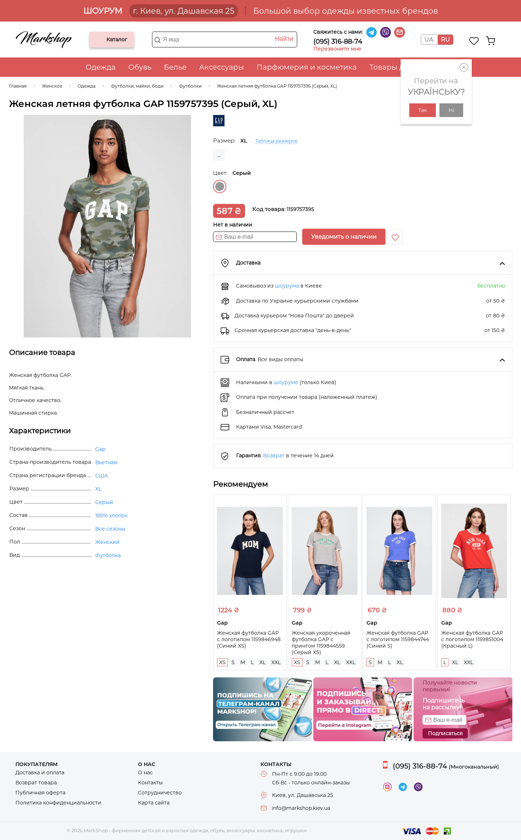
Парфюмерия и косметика (307, 67)
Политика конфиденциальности (58, 802)
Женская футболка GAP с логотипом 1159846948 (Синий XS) (249, 639)
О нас (145, 772)
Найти (284, 38)
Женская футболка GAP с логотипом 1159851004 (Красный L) (472, 639)
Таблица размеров (276, 141)
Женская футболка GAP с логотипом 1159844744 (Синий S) (397, 639)
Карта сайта (154, 802)
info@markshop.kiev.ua (301, 808)
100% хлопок (111, 515)
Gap (100, 449)
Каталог (100, 39)
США (101, 475)
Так (422, 110)
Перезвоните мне (337, 49)
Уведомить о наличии (344, 236)
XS (222, 662)
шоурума (287, 286)
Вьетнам (106, 462)
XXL (276, 662)
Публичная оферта (40, 792)
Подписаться (445, 733)
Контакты (150, 782)
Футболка (108, 555)
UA (428, 39)
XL (262, 662)
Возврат (274, 455)
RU (445, 39)
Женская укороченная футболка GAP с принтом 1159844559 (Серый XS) (321, 642)
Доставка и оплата (39, 772)
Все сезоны (110, 529)
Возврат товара (36, 782)
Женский (107, 542)
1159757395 (300, 209)
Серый (219, 186)
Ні (451, 110)
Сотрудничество (160, 792)
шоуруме (286, 382)
